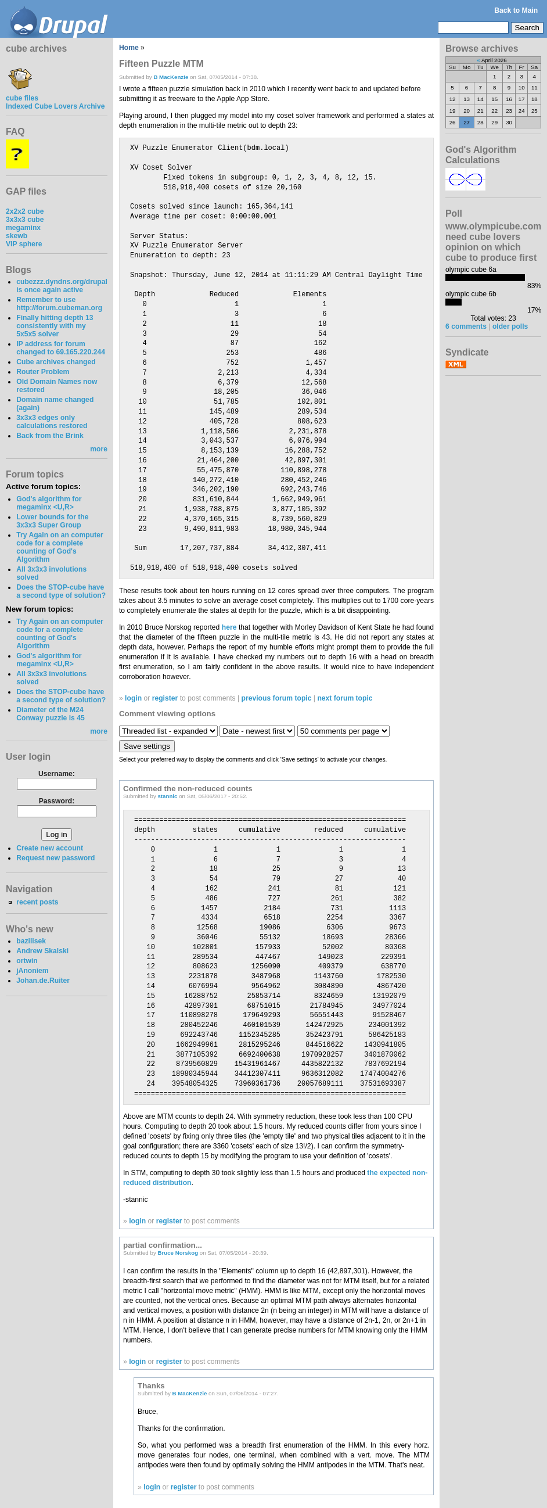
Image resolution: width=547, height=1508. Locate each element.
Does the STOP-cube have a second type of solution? (61, 591)
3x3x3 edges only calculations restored (51, 422)
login (133, 698)
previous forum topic (277, 698)
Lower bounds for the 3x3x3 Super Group (52, 521)
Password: (56, 801)
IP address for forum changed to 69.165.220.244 (60, 348)
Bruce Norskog (177, 1253)
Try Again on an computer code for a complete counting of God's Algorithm (59, 547)
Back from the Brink (50, 436)
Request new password (55, 858)
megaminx (23, 228)
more (98, 449)
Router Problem (42, 372)
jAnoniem (32, 971)
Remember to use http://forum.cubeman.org (59, 304)
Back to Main (516, 10)
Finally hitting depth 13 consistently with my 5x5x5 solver (54, 326)
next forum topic (344, 698)
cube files (22, 94)
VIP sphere (24, 244)
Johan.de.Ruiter (43, 980)
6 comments (466, 326)
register (165, 698)
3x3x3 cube (25, 220)
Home (129, 48)
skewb (16, 236)
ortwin (26, 961)
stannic (167, 796)
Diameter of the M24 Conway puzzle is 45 (50, 714)
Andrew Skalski (42, 951)
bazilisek (31, 941)
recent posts (37, 902)
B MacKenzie (170, 77)
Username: (56, 774)
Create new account (49, 848)
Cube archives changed (55, 362)
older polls (510, 326)
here (229, 627)
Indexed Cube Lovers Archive (55, 106)
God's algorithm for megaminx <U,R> (48, 503)
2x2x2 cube (25, 211)
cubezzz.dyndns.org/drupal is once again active (61, 286)
